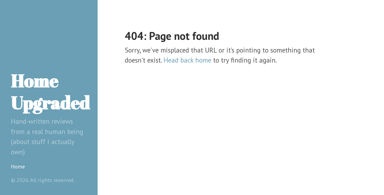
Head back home (187, 60)
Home (18, 166)
